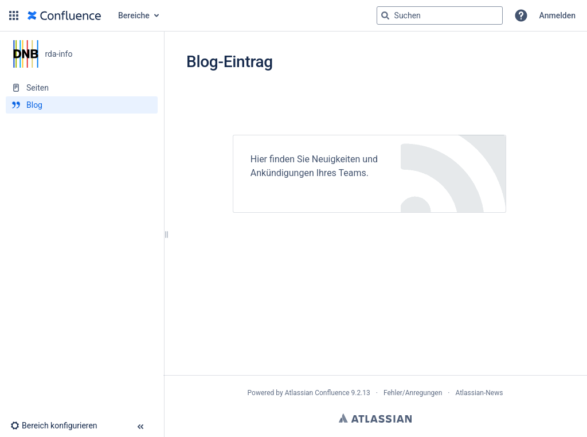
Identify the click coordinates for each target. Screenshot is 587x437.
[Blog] (82, 105)
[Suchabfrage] (440, 15)
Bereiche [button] (134, 15)
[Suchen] (385, 15)
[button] (14, 15)
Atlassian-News (479, 393)
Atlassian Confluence (317, 393)
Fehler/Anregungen (412, 393)
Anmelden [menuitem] (557, 15)
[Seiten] (82, 87)
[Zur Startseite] (64, 15)
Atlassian (375, 418)
